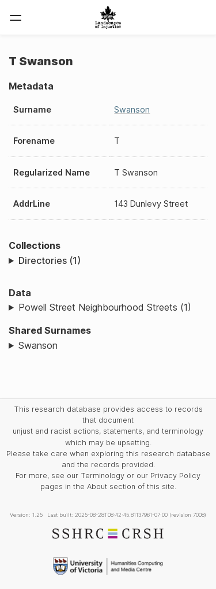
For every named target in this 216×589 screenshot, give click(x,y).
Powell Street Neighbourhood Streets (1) (104, 307)
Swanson (132, 109)
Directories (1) (49, 260)
